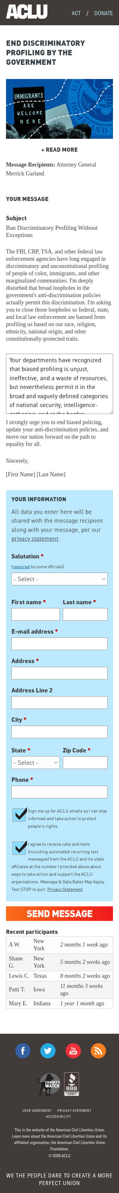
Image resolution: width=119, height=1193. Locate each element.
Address (25, 660)
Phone (22, 779)
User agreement (37, 1110)
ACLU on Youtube (73, 1050)
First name (28, 602)
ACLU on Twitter (48, 1050)
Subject (16, 218)
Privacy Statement (65, 889)
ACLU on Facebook (22, 1050)
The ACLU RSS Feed (98, 1050)
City (19, 719)
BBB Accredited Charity (71, 1084)
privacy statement (34, 538)
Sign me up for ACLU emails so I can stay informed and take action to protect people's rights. (67, 818)
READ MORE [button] (59, 149)
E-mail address (34, 631)
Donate (103, 12)
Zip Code (77, 750)
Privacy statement (74, 1110)
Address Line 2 (32, 690)
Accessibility (58, 1116)
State (20, 750)
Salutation (59, 561)
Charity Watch (49, 1084)
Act (76, 12)
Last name (79, 602)
